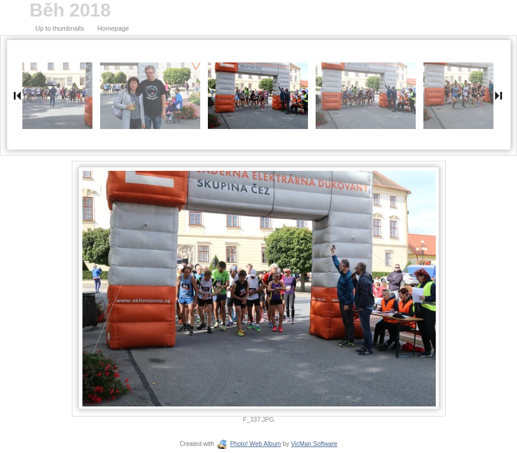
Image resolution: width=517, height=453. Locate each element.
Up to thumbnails (59, 28)
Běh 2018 (70, 10)
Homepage (113, 28)
